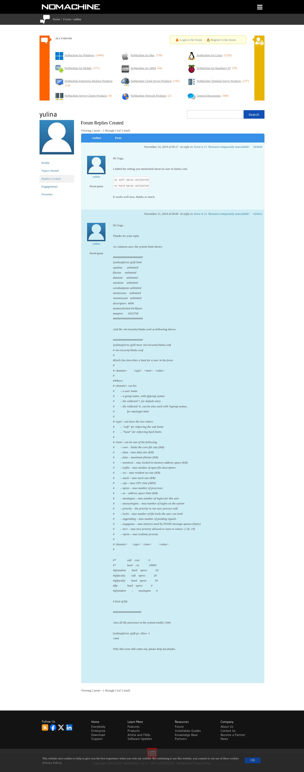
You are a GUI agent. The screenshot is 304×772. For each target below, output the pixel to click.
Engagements (50, 186)
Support (96, 739)
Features (133, 726)
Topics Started (50, 170)
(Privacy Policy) (51, 762)
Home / (58, 19)
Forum (67, 19)
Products (134, 731)
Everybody (98, 726)
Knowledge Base (186, 735)
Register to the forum (223, 40)
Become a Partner (233, 735)
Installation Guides (188, 731)
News (224, 739)
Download (98, 735)
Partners (181, 739)
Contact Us (228, 731)
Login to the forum (191, 40)
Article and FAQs (139, 735)
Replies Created (51, 178)
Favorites (47, 194)
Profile (46, 163)
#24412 (257, 213)
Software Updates (140, 739)
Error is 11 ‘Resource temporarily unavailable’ (222, 146)
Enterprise (98, 731)
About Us (227, 726)
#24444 (257, 146)
